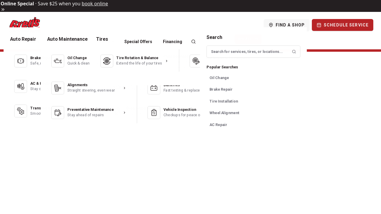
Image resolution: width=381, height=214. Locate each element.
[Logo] (25, 25)
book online (95, 3)
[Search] (193, 41)
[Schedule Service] (342, 25)
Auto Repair (26, 41)
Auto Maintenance (70, 41)
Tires (107, 41)
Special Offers (138, 41)
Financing (172, 41)
